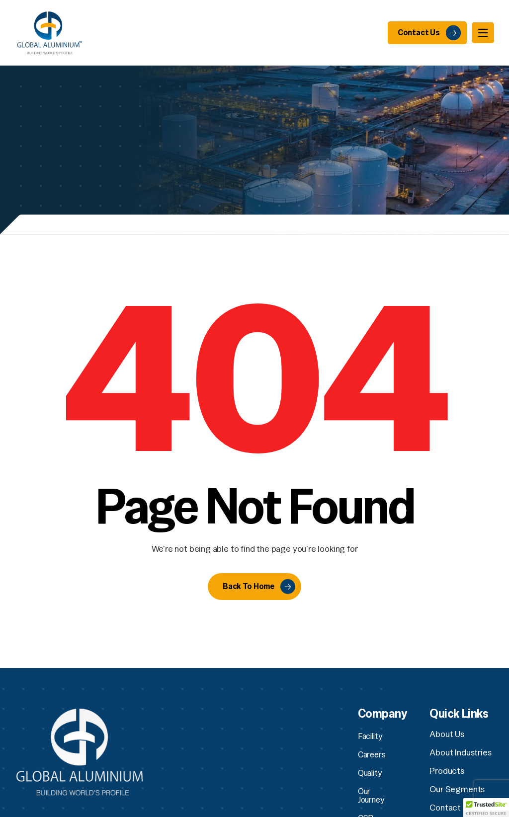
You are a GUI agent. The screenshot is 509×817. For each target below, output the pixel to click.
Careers (372, 754)
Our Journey (378, 791)
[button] (486, 807)
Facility (370, 736)
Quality (370, 772)
